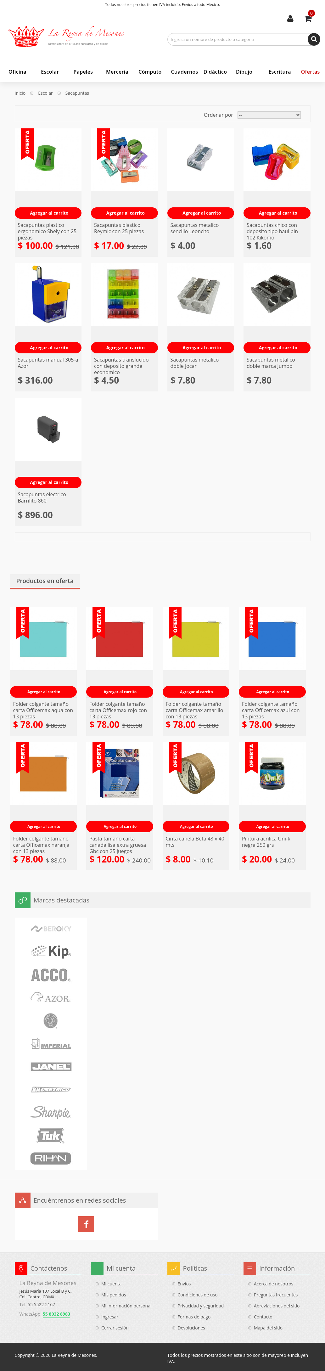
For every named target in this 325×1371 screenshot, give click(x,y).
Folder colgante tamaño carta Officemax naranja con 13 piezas (41, 844)
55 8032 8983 (56, 1314)
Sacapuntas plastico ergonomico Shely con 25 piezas (47, 231)
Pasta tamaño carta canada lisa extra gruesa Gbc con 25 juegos (117, 844)
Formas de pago (194, 1317)
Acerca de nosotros (273, 1284)
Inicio (20, 93)
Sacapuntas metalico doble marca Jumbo (271, 362)
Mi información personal (126, 1306)
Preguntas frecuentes (276, 1295)
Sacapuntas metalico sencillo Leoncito (195, 228)
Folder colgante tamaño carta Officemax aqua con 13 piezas (43, 710)
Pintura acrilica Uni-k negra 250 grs (266, 841)
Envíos (184, 1284)
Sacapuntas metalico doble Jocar (195, 362)
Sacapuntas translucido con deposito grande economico (121, 366)
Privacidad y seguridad (201, 1306)
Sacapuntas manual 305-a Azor (48, 362)
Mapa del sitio (268, 1328)
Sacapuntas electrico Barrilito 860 (42, 497)
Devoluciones (191, 1328)
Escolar (45, 93)
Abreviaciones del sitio (277, 1306)
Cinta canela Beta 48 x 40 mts (195, 841)
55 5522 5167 (41, 1304)
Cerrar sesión (115, 1328)
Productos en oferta (45, 581)
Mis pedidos (113, 1295)
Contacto (263, 1317)
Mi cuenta (290, 18)
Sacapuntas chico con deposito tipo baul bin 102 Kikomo (272, 231)
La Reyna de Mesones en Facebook (86, 1224)
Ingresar (109, 1317)
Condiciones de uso (198, 1295)
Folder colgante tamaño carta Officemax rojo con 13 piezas (118, 710)
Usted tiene (311, 13)
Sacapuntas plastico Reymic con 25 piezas (119, 228)
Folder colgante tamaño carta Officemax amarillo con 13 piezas (194, 710)
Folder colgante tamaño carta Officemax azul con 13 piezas (271, 710)
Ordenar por (218, 114)
